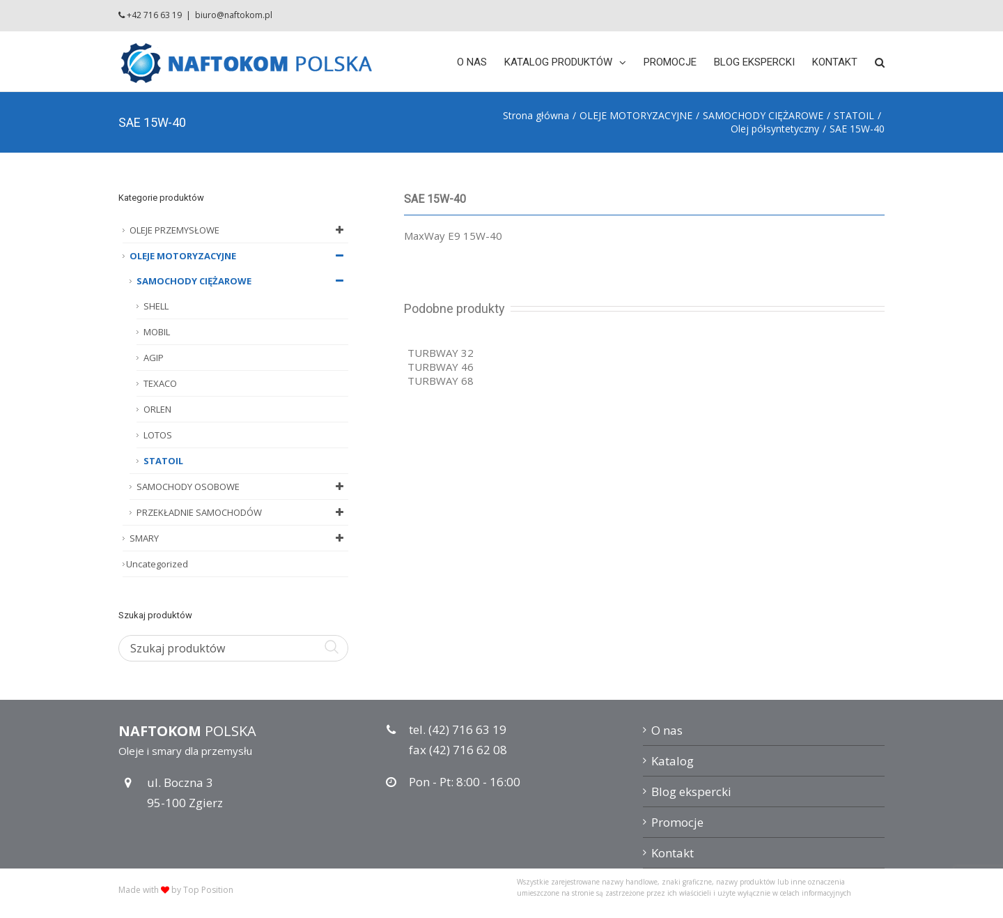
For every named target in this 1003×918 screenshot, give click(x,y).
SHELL (156, 306)
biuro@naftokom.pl (233, 15)
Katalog (672, 761)
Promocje (677, 822)
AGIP (153, 357)
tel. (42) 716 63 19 (457, 729)
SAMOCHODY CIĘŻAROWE (242, 281)
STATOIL (163, 460)
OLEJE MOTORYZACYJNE (239, 256)
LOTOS (157, 435)
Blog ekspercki (691, 791)
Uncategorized (157, 564)
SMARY (239, 538)
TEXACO (160, 383)
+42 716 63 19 (154, 15)
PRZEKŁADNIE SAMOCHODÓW (242, 512)
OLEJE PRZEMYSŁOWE (239, 230)
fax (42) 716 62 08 (458, 750)
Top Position (208, 890)
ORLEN (157, 409)
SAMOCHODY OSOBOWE (242, 486)
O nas (667, 730)
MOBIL (156, 332)
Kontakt (672, 853)
